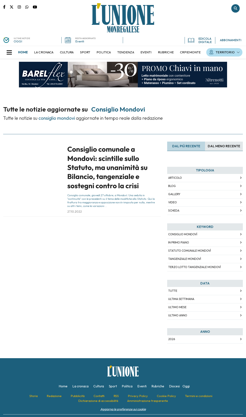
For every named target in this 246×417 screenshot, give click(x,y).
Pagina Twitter (14, 7)
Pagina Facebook (6, 7)
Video (172, 202)
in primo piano (178, 242)
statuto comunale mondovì (189, 251)
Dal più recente (186, 146)
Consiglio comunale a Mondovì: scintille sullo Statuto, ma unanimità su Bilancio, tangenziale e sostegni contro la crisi (107, 167)
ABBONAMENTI (230, 40)
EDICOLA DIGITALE (200, 40)
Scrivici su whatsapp (29, 7)
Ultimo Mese (177, 307)
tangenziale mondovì (184, 259)
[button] (9, 52)
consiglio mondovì (182, 234)
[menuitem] (22, 52)
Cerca (235, 8)
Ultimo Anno (177, 315)
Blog (172, 186)
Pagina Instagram (21, 7)
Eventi (79, 41)
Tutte (172, 291)
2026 (171, 339)
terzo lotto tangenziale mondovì (194, 267)
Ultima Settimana (181, 299)
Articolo (175, 178)
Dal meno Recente (224, 146)
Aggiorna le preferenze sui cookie (123, 409)
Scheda (173, 210)
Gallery (174, 194)
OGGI (18, 41)
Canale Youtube (35, 7)
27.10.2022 (74, 211)
